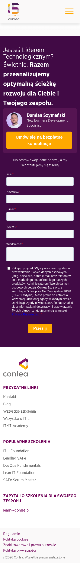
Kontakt (9, 397)
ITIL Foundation (16, 451)
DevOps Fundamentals (22, 466)
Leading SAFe (14, 458)
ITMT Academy (15, 426)
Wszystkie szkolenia (19, 411)
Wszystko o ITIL (16, 419)
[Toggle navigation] (69, 11)
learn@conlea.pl (16, 510)
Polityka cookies (15, 539)
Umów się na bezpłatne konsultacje (34, 139)
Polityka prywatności (19, 550)
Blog (7, 404)
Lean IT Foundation (19, 473)
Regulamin (11, 534)
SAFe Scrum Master (19, 480)
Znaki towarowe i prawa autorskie (29, 545)
